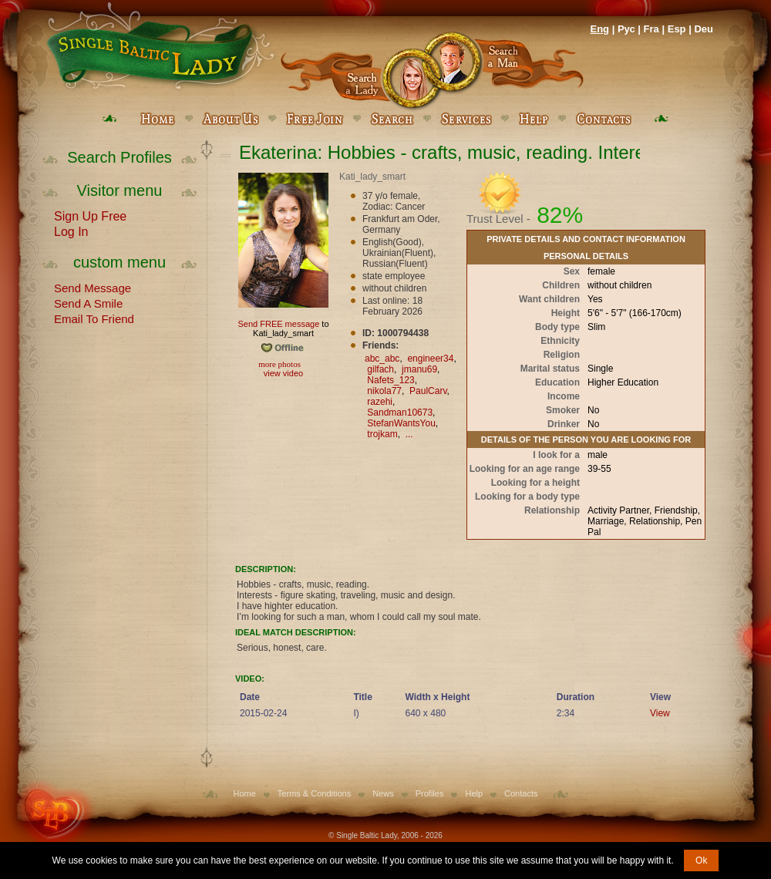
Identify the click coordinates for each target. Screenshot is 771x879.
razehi (379, 401)
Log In (71, 230)
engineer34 (430, 358)
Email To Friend (94, 317)
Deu (703, 29)
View (660, 713)
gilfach (380, 369)
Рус (626, 29)
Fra (651, 29)
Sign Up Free (90, 215)
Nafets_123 (390, 380)
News (383, 793)
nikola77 (384, 391)
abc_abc (382, 358)
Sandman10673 (400, 412)
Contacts (520, 793)
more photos (279, 364)
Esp (677, 29)
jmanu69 (419, 369)
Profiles (430, 793)
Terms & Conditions (314, 793)
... (409, 434)
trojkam (382, 434)
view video (283, 373)
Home (245, 793)
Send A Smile (88, 302)
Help (474, 793)
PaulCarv (427, 391)
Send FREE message (278, 323)
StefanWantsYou (401, 423)
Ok (701, 860)
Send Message (92, 286)
